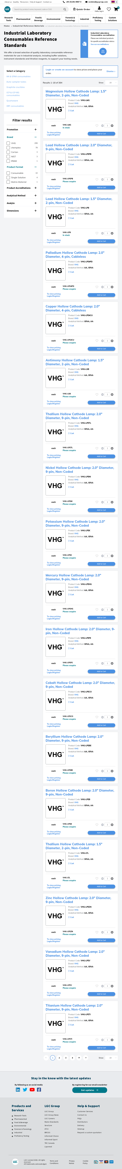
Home (7, 26)
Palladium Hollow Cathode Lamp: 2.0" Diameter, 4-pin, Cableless (75, 255)
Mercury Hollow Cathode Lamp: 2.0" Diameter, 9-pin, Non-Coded (73, 577)
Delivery (80, 1125)
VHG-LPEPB (86, 154)
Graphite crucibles (16, 87)
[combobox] (40, 9)
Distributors (82, 1122)
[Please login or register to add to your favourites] (97, 125)
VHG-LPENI (86, 477)
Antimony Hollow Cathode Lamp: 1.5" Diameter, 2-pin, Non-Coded (75, 362)
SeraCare (48, 1125)
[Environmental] (12, 1126)
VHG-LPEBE (86, 745)
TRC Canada (50, 1143)
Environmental (20, 1125)
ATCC (47, 1129)
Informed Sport (51, 1139)
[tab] (22, 129)
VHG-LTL (85, 853)
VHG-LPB (85, 208)
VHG (76, 103)
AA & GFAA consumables (19, 76)
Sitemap (80, 1129)
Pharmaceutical (20, 1119)
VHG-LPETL (86, 423)
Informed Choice (52, 1136)
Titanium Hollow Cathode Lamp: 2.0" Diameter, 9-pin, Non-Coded (74, 1007)
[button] (112, 125)
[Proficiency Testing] (12, 1136)
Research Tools (20, 1115)
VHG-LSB (85, 369)
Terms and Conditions (54, 1162)
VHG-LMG (85, 100)
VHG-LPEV (85, 960)
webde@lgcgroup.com (98, 2)
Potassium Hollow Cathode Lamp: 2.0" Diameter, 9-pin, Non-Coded (75, 523)
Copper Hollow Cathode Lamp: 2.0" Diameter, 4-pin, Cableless (73, 308)
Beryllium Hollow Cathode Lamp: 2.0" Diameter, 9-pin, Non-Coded (74, 738)
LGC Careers (50, 1118)
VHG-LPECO (86, 692)
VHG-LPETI (86, 1014)
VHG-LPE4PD (87, 261)
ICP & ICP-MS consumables (13, 94)
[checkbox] (8, 143)
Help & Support (36, 2)
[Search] (64, 9)
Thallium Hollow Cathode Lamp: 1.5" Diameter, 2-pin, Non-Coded (74, 846)
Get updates (88, 1090)
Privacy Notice (71, 1162)
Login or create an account (59, 69)
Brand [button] (22, 137)
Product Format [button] (22, 166)
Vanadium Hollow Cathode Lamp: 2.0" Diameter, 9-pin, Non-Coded (75, 953)
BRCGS (47, 1132)
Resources (24, 2)
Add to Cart (101, 133)
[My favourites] (109, 9)
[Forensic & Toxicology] (12, 1129)
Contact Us (82, 1115)
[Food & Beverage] (12, 1123)
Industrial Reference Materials (28, 26)
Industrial (18, 1132)
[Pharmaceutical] (12, 1119)
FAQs (79, 1118)
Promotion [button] (22, 129)
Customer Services (85, 1111)
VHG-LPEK (85, 530)
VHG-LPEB (85, 799)
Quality (16, 2)
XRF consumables (15, 106)
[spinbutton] (107, 126)
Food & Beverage (21, 1122)
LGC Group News (52, 1115)
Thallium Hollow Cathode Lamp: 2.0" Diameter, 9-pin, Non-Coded (74, 416)
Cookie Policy (85, 1162)
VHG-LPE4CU (87, 315)
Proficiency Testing (21, 1136)
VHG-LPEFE (86, 638)
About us (8, 2)
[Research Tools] (12, 1116)
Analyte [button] (22, 203)
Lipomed (48, 1146)
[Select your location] (114, 2)
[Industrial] (12, 1133)
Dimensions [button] (22, 210)
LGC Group (49, 1111)
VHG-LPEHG (86, 584)
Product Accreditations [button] (22, 187)
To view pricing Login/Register (54, 133)
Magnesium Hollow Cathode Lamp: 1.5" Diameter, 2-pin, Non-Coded (76, 93)
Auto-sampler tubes (16, 81)
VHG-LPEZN (86, 907)
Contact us (47, 2)
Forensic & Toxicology (22, 1129)
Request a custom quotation (89, 1132)
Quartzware (12, 100)
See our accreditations (100, 44)
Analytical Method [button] (22, 195)
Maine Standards (52, 1122)
